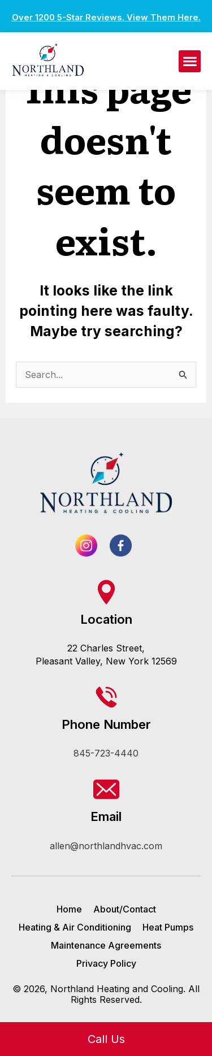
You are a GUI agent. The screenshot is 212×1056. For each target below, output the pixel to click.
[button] (190, 61)
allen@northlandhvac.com (106, 845)
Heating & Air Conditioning (75, 927)
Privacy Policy (106, 963)
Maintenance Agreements (106, 945)
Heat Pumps (167, 927)
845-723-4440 (106, 753)
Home (69, 909)
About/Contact (124, 909)
